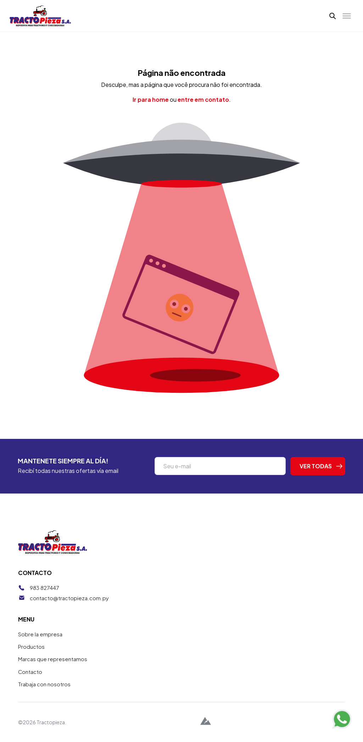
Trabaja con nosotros (44, 684)
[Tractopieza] (40, 16)
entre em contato (203, 99)
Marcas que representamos (52, 658)
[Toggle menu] (347, 16)
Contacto (30, 671)
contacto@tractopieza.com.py (69, 598)
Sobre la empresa (40, 634)
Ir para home (151, 99)
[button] (333, 15)
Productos (31, 646)
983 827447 (44, 587)
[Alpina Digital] (205, 722)
